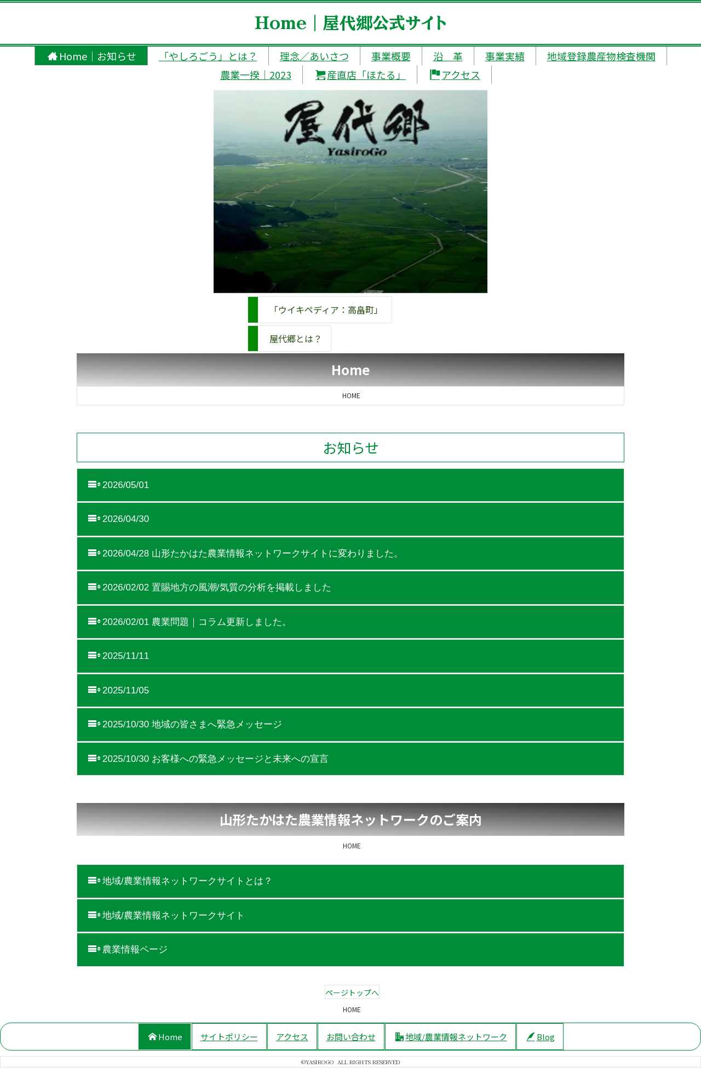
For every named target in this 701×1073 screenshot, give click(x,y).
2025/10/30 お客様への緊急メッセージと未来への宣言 (208, 758)
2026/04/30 (118, 518)
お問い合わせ (351, 1036)
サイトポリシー (229, 1036)
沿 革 (448, 56)
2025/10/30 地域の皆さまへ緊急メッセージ (185, 724)
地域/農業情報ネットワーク (451, 1036)
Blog (541, 1036)
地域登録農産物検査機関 (601, 56)
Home (165, 1036)
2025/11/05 (118, 690)
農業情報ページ (128, 949)
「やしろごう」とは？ (208, 56)
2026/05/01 (120, 484)
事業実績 (505, 56)
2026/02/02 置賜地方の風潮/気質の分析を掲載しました (209, 587)
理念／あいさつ (314, 56)
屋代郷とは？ (295, 338)
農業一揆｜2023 (255, 74)
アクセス (455, 74)
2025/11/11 (118, 655)
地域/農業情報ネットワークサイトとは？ (180, 880)
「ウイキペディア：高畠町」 (326, 309)
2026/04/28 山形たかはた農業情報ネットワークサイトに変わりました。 (245, 553)
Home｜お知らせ (92, 56)
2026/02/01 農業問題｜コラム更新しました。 (189, 621)
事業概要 (391, 56)
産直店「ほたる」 (360, 74)
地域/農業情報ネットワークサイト (166, 915)
